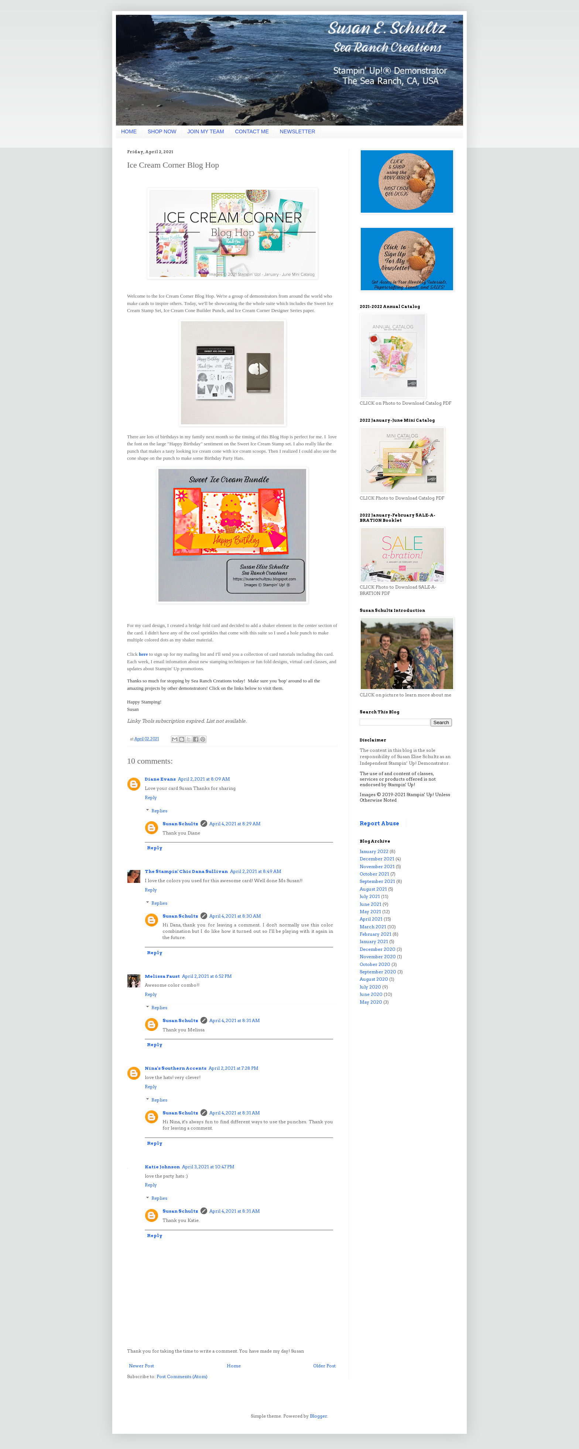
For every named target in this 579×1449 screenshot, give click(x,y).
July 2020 (370, 987)
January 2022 (374, 851)
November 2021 (377, 866)
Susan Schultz (180, 823)
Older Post (324, 1365)
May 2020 (371, 1002)
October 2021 (374, 874)
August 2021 (373, 889)
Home (234, 1365)
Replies (159, 810)
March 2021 (373, 926)
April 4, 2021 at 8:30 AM (235, 916)
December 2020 (377, 949)
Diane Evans (160, 779)
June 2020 (371, 994)
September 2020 (378, 971)
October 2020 (375, 964)
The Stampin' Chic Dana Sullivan (186, 871)
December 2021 (377, 858)
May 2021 (370, 911)
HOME (129, 131)
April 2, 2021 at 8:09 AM (204, 779)
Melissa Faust (162, 976)
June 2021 (370, 904)
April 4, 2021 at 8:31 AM (234, 1020)
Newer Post (141, 1365)
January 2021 (374, 941)
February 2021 (375, 934)
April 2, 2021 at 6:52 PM (207, 976)
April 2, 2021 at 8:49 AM (255, 871)
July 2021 (370, 896)
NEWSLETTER (297, 131)
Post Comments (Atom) (182, 1376)
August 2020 (374, 979)
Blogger (318, 1416)
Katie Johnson (162, 1166)
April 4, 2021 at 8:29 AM (235, 823)
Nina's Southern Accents (175, 1068)
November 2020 (378, 956)
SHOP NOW (162, 131)
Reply (151, 797)
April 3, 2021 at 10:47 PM (208, 1166)
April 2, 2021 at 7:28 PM (233, 1068)
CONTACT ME (252, 131)
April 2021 (371, 919)
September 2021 (377, 881)
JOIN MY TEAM (206, 131)
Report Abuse (379, 823)
